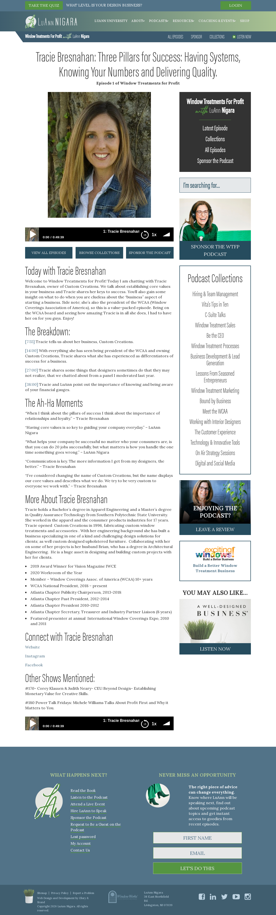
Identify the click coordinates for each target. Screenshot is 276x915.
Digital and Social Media (215, 462)
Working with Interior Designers (215, 421)
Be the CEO (215, 335)
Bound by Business (215, 400)
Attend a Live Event (88, 804)
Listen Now (241, 36)
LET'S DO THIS (197, 868)
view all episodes (49, 253)
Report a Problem (83, 893)
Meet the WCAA (215, 410)
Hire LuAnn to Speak (88, 811)
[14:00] (31, 350)
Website (33, 647)
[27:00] (31, 370)
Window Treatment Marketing (215, 390)
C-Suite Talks (215, 314)
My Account (81, 843)
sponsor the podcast (150, 253)
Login (235, 5)
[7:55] (30, 341)
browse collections (99, 253)
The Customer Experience (215, 431)
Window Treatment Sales (215, 324)
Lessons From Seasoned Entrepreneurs (215, 376)
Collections (217, 36)
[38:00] (31, 384)
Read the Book (83, 790)
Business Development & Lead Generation (215, 359)
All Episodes (175, 36)
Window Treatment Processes (215, 345)
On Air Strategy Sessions (215, 452)
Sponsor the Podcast (215, 160)
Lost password (83, 836)
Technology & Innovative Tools (215, 442)
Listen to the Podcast (89, 797)
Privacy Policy (60, 893)
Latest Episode (215, 127)
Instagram (35, 656)
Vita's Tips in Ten (215, 304)
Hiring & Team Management (215, 293)
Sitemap (42, 893)
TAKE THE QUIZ (44, 5)
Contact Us (80, 850)
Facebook (34, 664)
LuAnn (57, 35)
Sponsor (196, 36)
